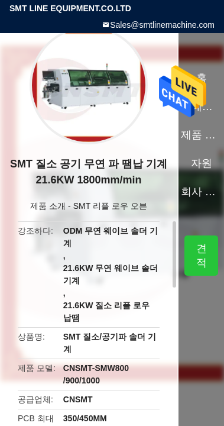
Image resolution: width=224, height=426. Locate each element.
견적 (201, 256)
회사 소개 (201, 192)
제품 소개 (48, 206)
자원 (201, 163)
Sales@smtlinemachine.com (162, 25)
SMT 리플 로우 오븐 (110, 206)
